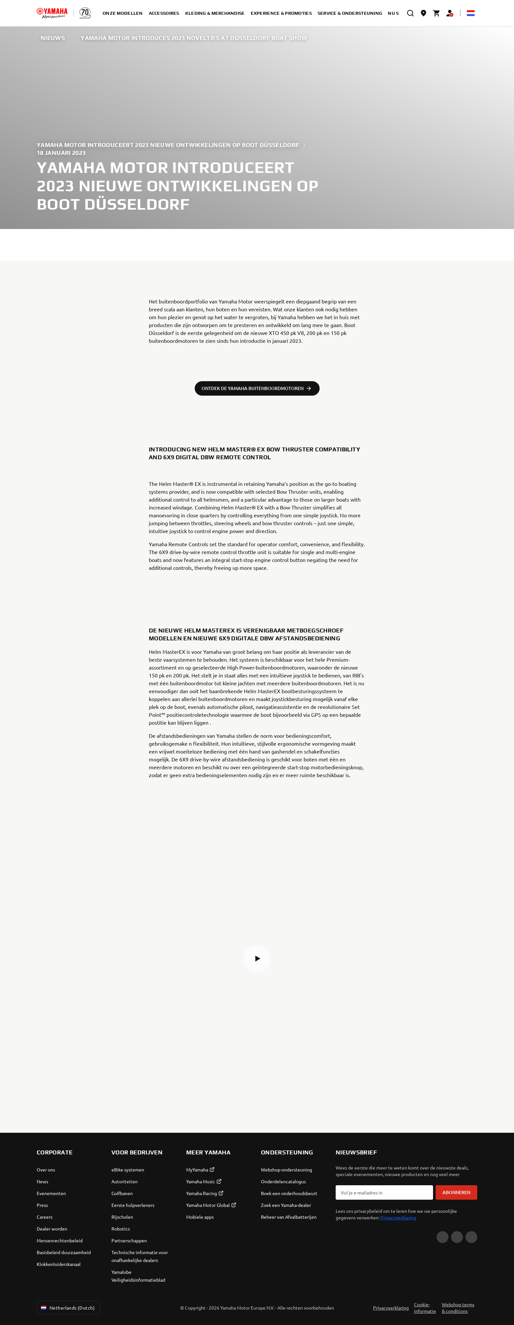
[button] (257, 958)
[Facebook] (457, 1237)
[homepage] (52, 13)
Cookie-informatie (425, 1307)
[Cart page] (437, 13)
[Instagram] (471, 1237)
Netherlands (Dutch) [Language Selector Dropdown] (67, 1308)
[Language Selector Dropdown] (470, 13)
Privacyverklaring (398, 1217)
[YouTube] (442, 1237)
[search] (410, 13)
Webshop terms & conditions (458, 1307)
